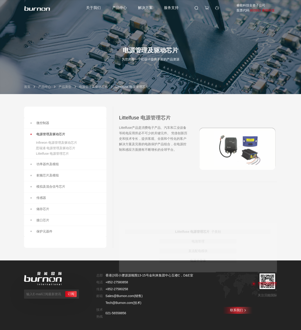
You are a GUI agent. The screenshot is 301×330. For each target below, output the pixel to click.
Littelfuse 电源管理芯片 (52, 153)
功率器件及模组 (44, 164)
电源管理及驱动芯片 (93, 87)
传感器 (38, 198)
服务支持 (171, 8)
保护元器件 (41, 231)
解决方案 (145, 8)
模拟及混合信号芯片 (47, 186)
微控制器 (39, 123)
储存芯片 (39, 209)
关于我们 (93, 8)
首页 (27, 87)
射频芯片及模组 (44, 175)
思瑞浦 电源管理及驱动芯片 (55, 148)
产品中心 (119, 8)
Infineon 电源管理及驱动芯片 (56, 142)
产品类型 (65, 87)
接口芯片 (39, 220)
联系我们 (238, 310)
